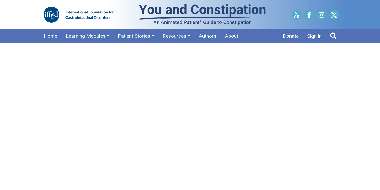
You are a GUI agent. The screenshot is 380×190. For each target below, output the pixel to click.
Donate (291, 36)
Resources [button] (174, 36)
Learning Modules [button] (86, 36)
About (231, 36)
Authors (207, 36)
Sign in (314, 36)
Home (50, 36)
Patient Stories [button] (134, 36)
